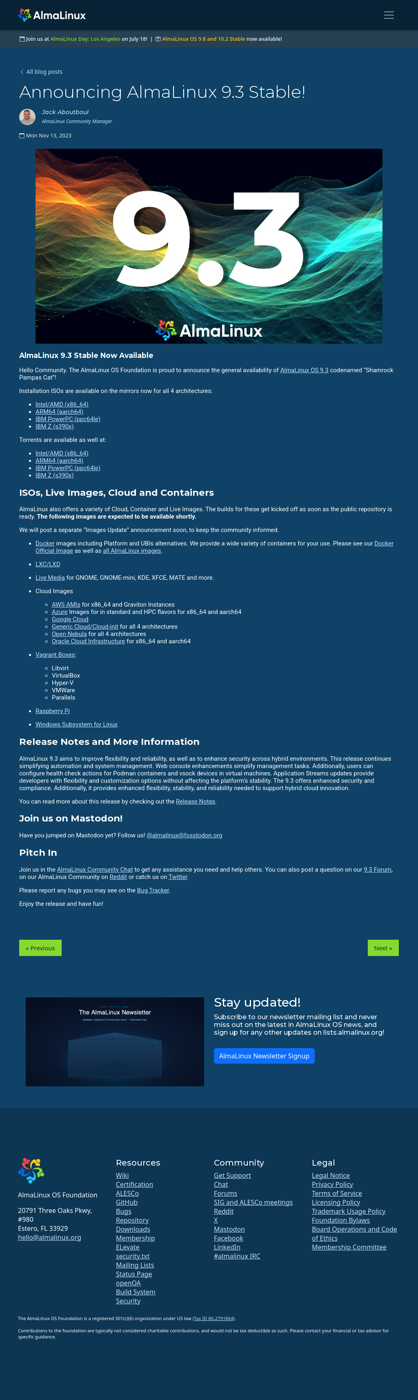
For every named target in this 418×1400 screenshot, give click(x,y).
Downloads (133, 1229)
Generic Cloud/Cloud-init (85, 626)
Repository (132, 1220)
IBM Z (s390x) (55, 426)
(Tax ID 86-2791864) (214, 1318)
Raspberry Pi (53, 711)
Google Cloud (70, 619)
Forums (225, 1193)
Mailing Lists (135, 1265)
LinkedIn (227, 1247)
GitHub (127, 1202)
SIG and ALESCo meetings (253, 1202)
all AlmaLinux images (132, 550)
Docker (45, 543)
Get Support (232, 1175)
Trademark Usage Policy (348, 1211)
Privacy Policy (332, 1184)
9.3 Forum (377, 869)
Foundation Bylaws (341, 1220)
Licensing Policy (336, 1202)
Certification (134, 1184)
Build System (136, 1291)
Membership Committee (349, 1247)
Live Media (50, 577)
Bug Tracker (153, 890)
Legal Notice (331, 1175)
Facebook (228, 1238)
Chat (221, 1184)
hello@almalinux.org (49, 1237)
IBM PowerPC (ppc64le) (68, 419)
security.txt (133, 1256)
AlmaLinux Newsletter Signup (264, 1055)
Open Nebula (69, 634)
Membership (135, 1238)
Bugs (123, 1211)
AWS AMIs (66, 604)
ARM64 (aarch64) (59, 411)
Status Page (134, 1274)
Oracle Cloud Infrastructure (88, 641)
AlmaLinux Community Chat (95, 869)
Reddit (118, 877)
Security (128, 1300)
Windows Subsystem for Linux (77, 724)
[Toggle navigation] (389, 15)
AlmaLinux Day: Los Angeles (85, 38)
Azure (59, 612)
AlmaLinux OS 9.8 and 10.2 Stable (203, 38)
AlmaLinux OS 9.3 (304, 370)
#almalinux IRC (237, 1256)
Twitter (178, 877)
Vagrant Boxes (55, 654)
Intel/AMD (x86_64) (62, 404)
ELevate (128, 1247)
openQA (128, 1283)
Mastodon (229, 1229)
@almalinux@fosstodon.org (184, 835)
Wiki (122, 1175)
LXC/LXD (48, 564)
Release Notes (195, 801)
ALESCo (127, 1193)
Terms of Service (337, 1193)
